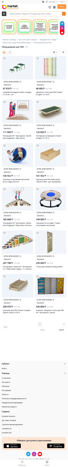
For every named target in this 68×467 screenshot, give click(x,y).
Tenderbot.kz (6, 428)
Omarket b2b (6, 433)
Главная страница (9, 39)
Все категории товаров (28, 39)
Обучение (5, 386)
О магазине (6, 378)
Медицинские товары (48, 39)
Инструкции (6, 390)
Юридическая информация (12, 403)
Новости (5, 394)
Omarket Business (8, 416)
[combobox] (55, 52)
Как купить (6, 382)
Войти (61, 6)
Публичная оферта (9, 407)
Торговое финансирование (12, 424)
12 (6, 327)
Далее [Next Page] (61, 330)
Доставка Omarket (9, 420)
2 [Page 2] (63, 324)
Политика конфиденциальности (14, 398)
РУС (63, 2)
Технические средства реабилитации (16, 42)
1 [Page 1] (39, 324)
